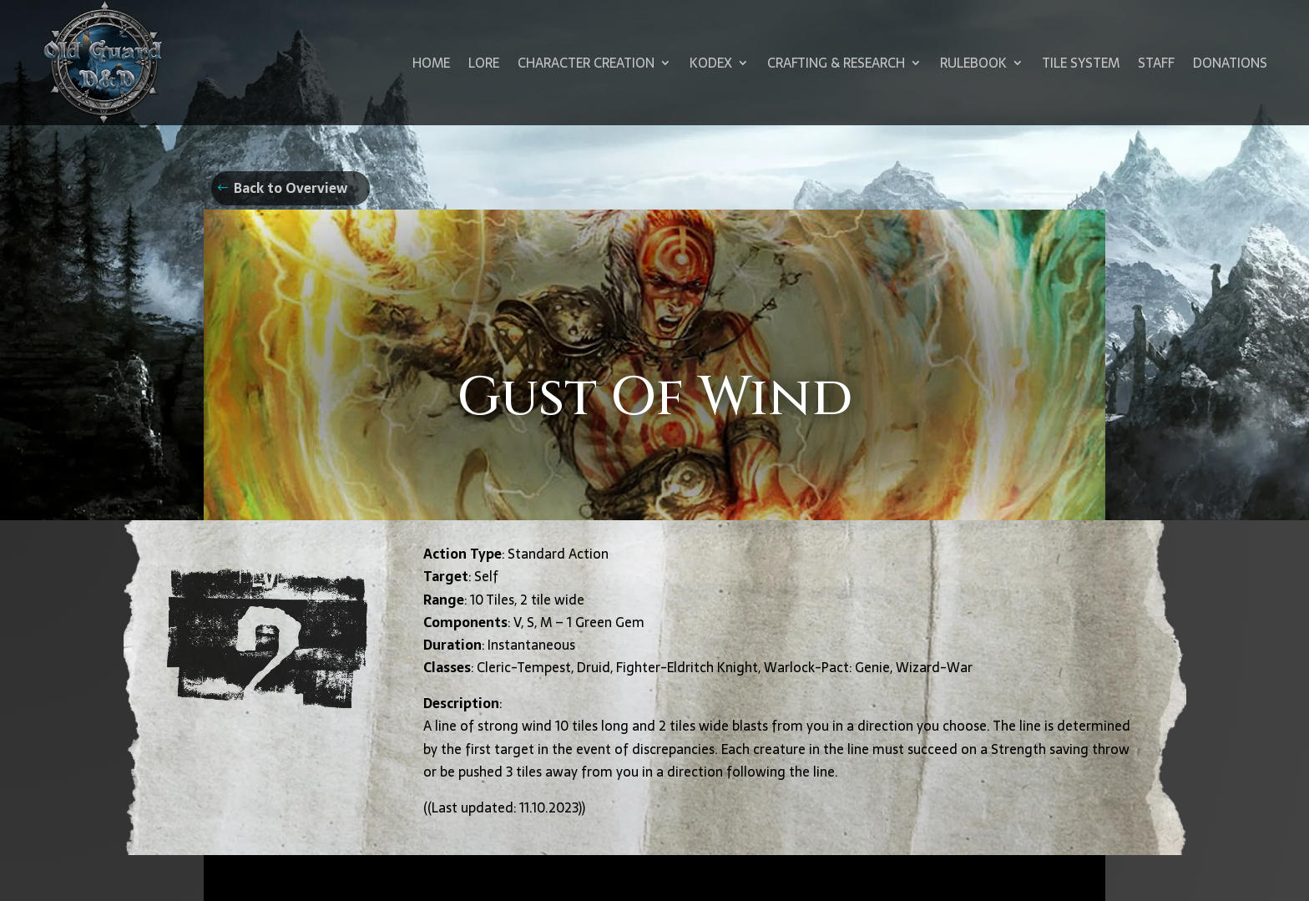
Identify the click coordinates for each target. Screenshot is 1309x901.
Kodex (711, 62)
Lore (483, 62)
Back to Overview (290, 188)
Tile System (1080, 62)
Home (431, 62)
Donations (1230, 62)
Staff (1156, 62)
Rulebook (973, 62)
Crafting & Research (836, 62)
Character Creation (586, 62)
